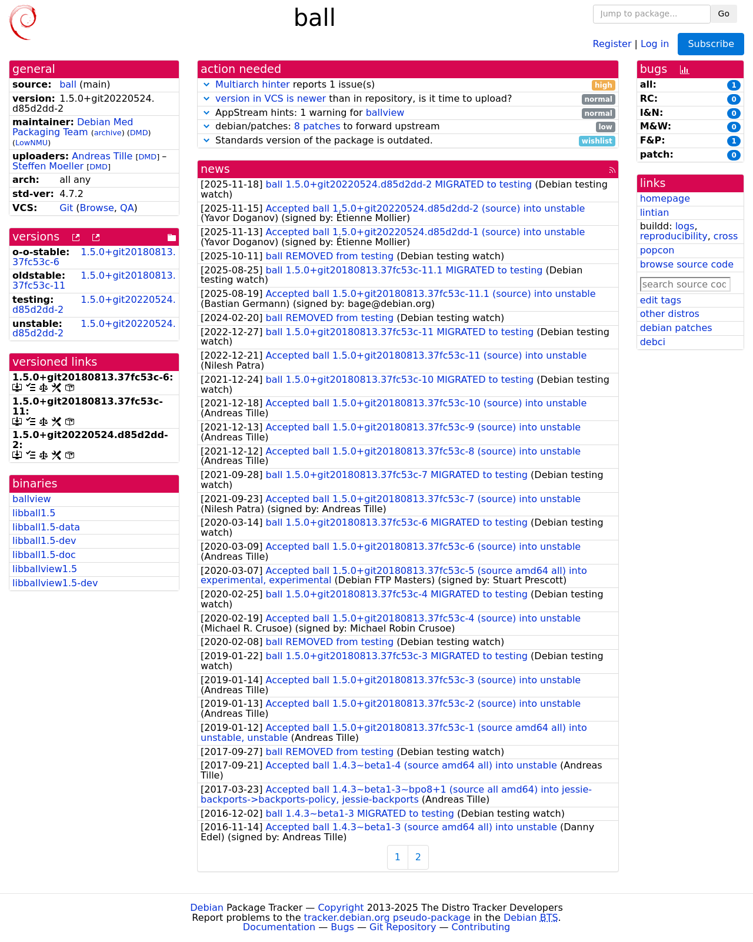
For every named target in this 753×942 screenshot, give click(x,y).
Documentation (279, 927)
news (215, 169)
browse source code (687, 264)
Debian (207, 907)
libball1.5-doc (44, 554)
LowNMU (31, 142)
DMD (139, 132)
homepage (665, 198)
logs (685, 226)
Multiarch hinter (252, 84)
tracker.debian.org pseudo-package (387, 917)
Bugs (342, 927)
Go (723, 13)
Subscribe (711, 43)
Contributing (481, 927)
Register (612, 43)
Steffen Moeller (48, 166)
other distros (669, 313)
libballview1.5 (44, 568)
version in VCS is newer (270, 98)
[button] (206, 84)
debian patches (676, 327)
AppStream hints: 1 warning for (408, 113)
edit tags (660, 300)
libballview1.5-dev (55, 583)
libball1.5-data (46, 527)
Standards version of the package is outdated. (408, 141)
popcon (657, 250)
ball (67, 84)
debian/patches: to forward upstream (408, 127)
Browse (97, 207)
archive (108, 132)
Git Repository (402, 927)
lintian (654, 212)
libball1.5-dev (44, 540)
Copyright (341, 907)
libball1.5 (33, 513)
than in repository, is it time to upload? (408, 99)
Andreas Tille (102, 156)
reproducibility (674, 236)
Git (66, 207)
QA (127, 207)
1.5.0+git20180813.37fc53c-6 (94, 257)
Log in (655, 43)
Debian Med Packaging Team (73, 127)
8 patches (317, 126)
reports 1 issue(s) (408, 85)
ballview (31, 499)
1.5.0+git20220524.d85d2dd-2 (94, 304)
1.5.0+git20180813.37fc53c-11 (94, 280)
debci (652, 342)
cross (726, 236)
